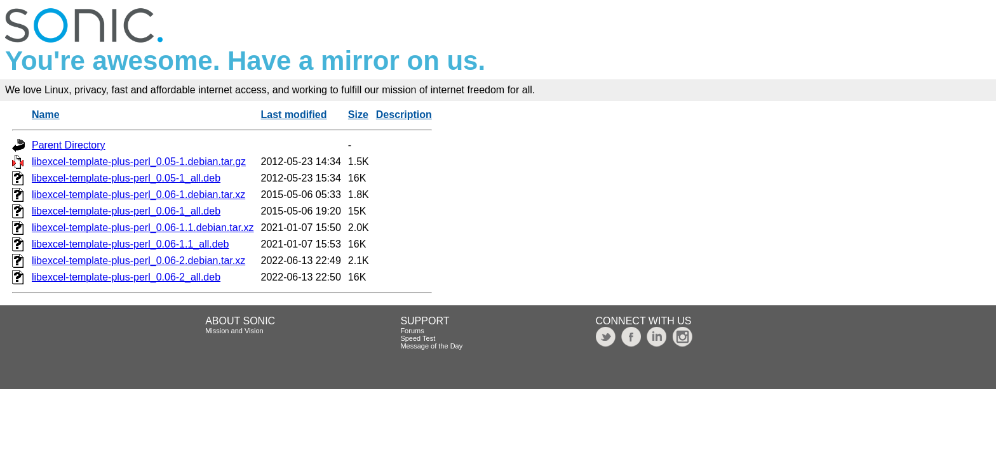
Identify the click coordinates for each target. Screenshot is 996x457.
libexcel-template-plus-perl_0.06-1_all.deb (126, 211)
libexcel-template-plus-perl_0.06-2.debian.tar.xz (138, 260)
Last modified (294, 114)
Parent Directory (68, 145)
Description (404, 114)
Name (46, 114)
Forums (412, 330)
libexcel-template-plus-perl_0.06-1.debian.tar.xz (138, 194)
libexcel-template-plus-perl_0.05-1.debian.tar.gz (139, 161)
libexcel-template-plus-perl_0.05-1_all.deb (126, 178)
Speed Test (417, 338)
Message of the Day (431, 346)
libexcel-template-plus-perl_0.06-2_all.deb (126, 277)
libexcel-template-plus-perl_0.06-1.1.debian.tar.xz (143, 227)
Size (358, 114)
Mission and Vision (234, 330)
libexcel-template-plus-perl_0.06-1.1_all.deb (130, 244)
